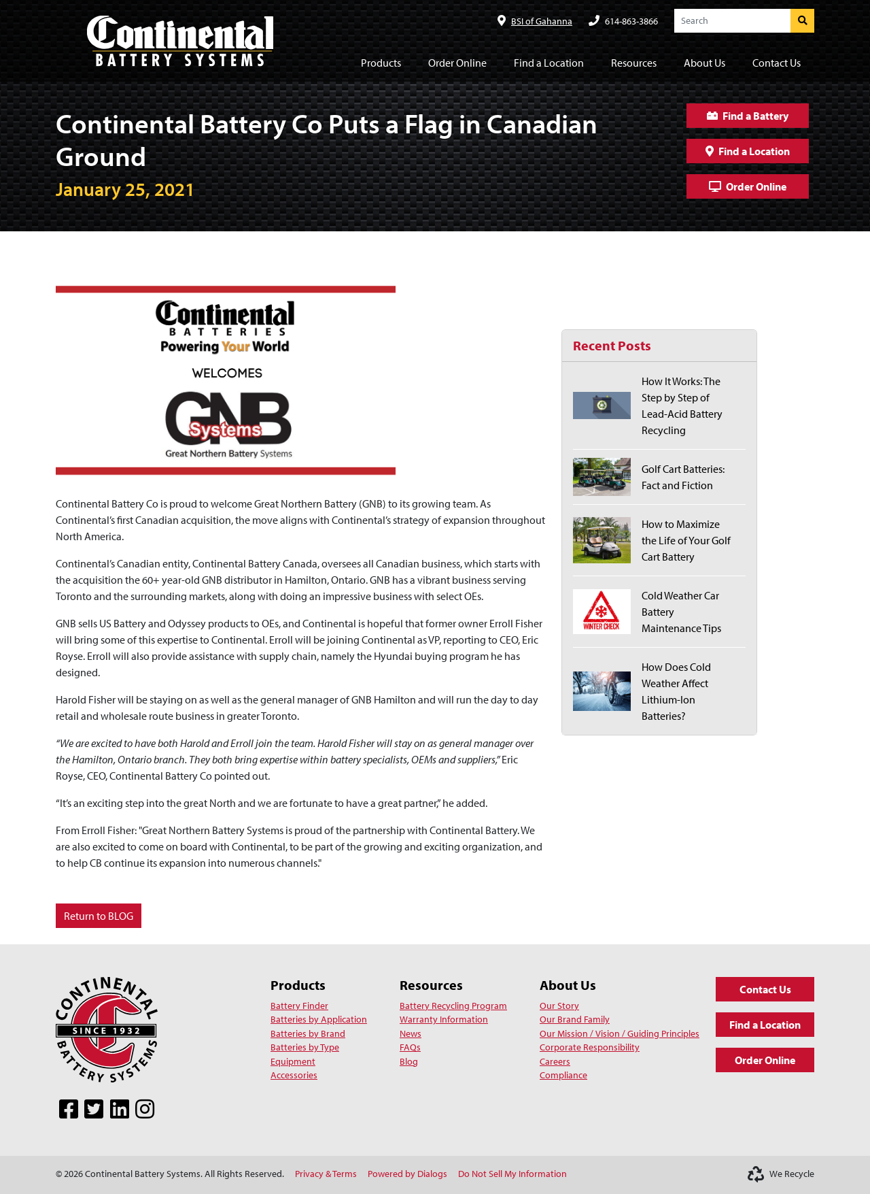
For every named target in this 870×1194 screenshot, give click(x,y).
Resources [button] (634, 62)
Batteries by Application (319, 1019)
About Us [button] (704, 62)
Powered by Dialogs (407, 1173)
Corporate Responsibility (590, 1047)
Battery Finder (299, 1005)
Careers (555, 1061)
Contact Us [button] (776, 62)
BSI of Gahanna (541, 20)
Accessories (294, 1075)
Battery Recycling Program (453, 1005)
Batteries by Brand (308, 1033)
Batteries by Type (305, 1047)
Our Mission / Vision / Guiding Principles (619, 1033)
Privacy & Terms (326, 1173)
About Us (568, 984)
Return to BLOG (98, 916)
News (410, 1033)
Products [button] (381, 62)
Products (298, 984)
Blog (409, 1061)
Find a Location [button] (549, 62)
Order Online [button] (457, 62)
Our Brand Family (575, 1019)
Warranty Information (444, 1019)
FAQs (410, 1047)
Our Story (559, 1005)
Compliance (563, 1075)
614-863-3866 (631, 20)
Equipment (293, 1061)
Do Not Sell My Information (512, 1173)
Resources (431, 984)
